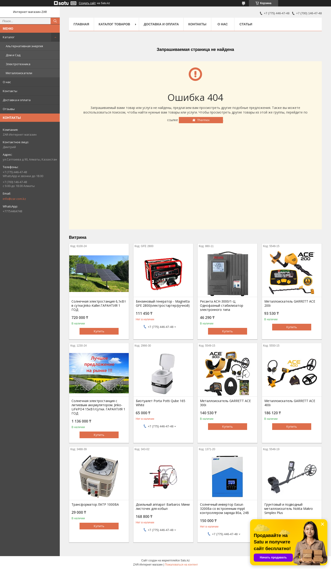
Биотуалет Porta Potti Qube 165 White (160, 403)
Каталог (8, 37)
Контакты (10, 91)
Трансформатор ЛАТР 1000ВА (95, 504)
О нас (7, 82)
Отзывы (9, 109)
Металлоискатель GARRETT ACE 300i (225, 403)
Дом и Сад (13, 55)
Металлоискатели (19, 73)
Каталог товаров (114, 24)
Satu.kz (185, 560)
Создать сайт (87, 3)
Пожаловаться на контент (181, 564)
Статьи (246, 24)
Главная (81, 24)
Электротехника (18, 64)
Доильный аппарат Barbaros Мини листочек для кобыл (163, 506)
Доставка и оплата (17, 100)
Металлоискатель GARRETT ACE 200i (289, 303)
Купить (99, 331)
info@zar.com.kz (14, 199)
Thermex (203, 120)
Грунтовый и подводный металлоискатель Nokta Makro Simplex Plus (288, 508)
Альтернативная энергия (24, 46)
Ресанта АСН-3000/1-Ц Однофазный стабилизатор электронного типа (221, 305)
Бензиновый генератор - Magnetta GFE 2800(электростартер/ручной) (163, 303)
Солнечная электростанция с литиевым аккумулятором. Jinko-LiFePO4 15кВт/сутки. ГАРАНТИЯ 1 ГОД (98, 407)
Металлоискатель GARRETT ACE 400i (289, 403)
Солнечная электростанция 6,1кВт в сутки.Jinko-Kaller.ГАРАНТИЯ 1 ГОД (98, 305)
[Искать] (55, 21)
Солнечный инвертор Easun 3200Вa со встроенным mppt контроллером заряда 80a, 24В (224, 508)
